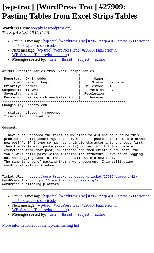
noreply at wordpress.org (51, 28)
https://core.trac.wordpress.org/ (64, 202)
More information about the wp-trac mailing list (40, 248)
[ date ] (53, 59)
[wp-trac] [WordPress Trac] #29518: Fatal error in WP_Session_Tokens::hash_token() (64, 52)
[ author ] (100, 59)
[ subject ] (83, 59)
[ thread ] (67, 59)
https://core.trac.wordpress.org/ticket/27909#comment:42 (81, 198)
